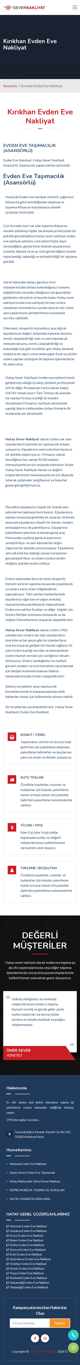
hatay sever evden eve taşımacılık (32, 1172)
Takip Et (59, 1323)
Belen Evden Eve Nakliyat (25, 1240)
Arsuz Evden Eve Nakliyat (25, 1235)
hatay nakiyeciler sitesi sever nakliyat (35, 1181)
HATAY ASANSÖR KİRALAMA (30, 1199)
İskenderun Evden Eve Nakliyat (28, 1259)
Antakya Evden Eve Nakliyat (26, 1231)
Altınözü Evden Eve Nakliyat (26, 1226)
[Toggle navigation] (75, 7)
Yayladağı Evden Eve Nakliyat (27, 1287)
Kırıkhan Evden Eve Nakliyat (26, 1263)
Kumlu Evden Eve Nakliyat (25, 1268)
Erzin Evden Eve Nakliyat (24, 1254)
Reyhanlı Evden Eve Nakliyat (26, 1278)
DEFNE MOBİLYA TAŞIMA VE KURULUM (37, 1190)
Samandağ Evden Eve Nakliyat (27, 1282)
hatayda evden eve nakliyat (28, 1164)
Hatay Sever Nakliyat (43, 1351)
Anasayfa (10, 86)
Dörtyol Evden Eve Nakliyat (26, 1249)
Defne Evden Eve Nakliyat (25, 1245)
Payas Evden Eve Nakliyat (25, 1273)
